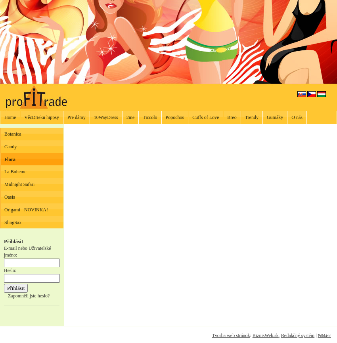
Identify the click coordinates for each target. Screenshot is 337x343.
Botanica (12, 134)
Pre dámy (76, 117)
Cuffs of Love (205, 117)
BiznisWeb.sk (266, 335)
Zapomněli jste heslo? (29, 296)
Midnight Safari (19, 184)
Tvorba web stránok (231, 335)
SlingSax (12, 222)
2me (130, 117)
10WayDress (106, 117)
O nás (297, 117)
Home (10, 117)
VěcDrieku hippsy (41, 117)
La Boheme (15, 171)
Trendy (251, 117)
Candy (10, 146)
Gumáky (275, 117)
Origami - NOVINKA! (26, 210)
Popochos (175, 117)
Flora (9, 159)
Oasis (9, 197)
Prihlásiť (324, 335)
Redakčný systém (297, 335)
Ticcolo (150, 117)
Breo (231, 117)
